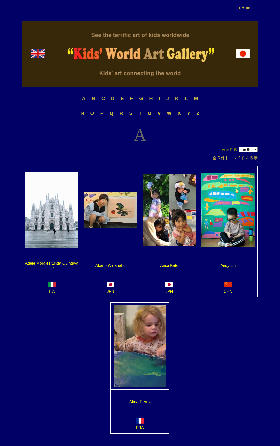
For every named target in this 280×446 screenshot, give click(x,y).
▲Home (245, 8)
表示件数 (230, 149)
